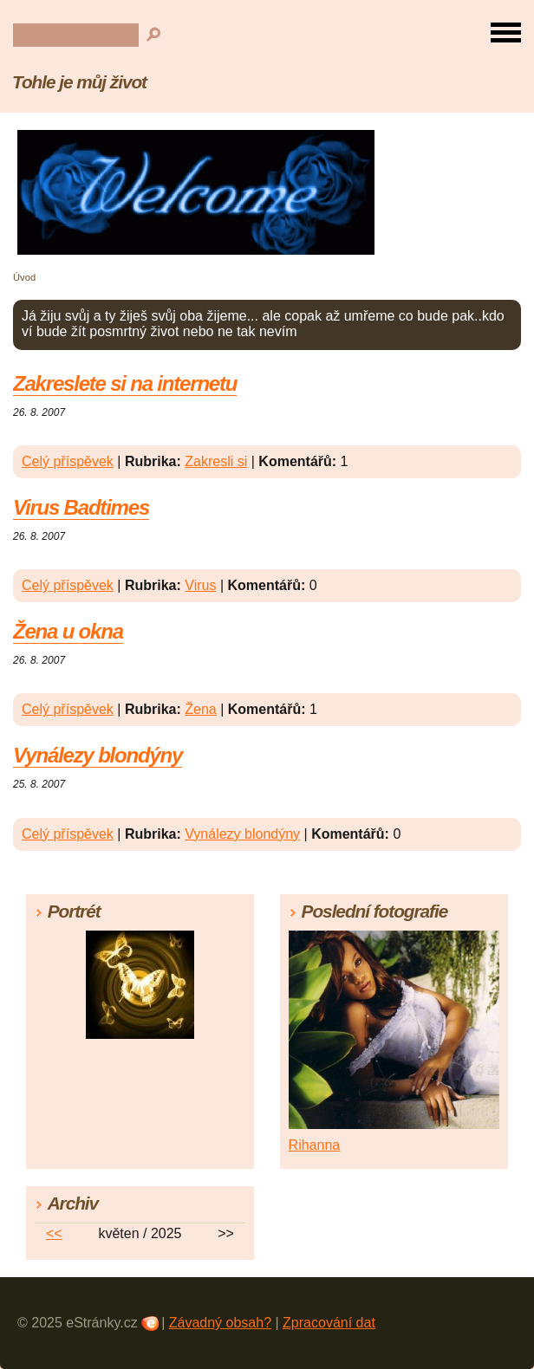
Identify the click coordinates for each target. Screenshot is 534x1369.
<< (54, 1233)
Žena (200, 709)
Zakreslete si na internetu (125, 383)
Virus (200, 585)
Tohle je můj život (79, 82)
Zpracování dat (329, 1322)
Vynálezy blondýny (97, 755)
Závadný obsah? (220, 1322)
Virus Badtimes (81, 507)
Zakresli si (216, 461)
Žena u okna (68, 631)
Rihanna (315, 1145)
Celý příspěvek (68, 461)
